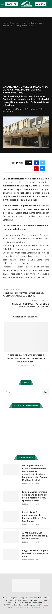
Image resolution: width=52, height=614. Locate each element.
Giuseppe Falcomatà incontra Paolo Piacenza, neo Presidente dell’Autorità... (26, 358)
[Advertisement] (26, 56)
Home (5, 23)
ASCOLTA (11, 4)
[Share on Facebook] (36, 162)
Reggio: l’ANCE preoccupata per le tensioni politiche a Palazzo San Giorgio (35, 516)
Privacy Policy (38, 607)
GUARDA (40, 4)
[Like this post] (30, 162)
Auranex (14, 607)
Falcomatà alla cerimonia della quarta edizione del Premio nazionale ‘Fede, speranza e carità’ (34, 496)
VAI (45, 392)
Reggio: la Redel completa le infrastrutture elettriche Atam (35, 553)
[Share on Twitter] (42, 162)
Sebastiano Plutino (14, 109)
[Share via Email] (42, 168)
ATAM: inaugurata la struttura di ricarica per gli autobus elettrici (35, 536)
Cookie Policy (25, 607)
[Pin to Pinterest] (36, 168)
